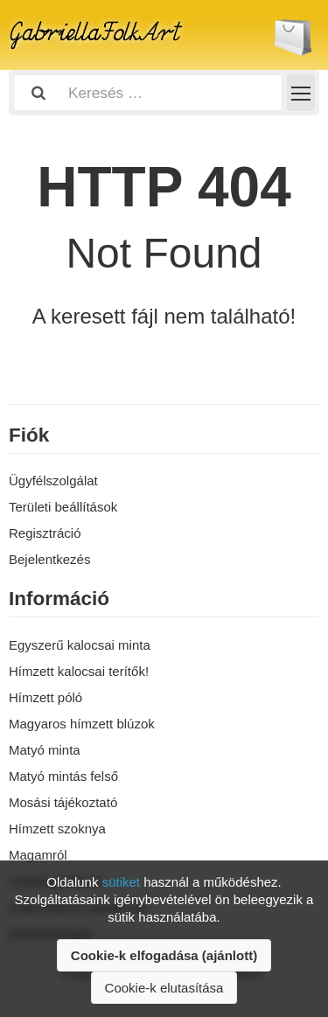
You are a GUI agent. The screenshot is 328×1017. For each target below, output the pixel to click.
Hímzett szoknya (57, 828)
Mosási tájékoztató (63, 802)
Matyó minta (44, 749)
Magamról (38, 854)
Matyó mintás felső (63, 776)
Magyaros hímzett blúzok (82, 723)
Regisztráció (45, 533)
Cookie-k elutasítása (164, 987)
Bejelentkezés (49, 559)
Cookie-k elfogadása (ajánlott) (164, 955)
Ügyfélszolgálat (53, 480)
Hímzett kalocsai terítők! (79, 671)
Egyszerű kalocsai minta (79, 644)
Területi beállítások (63, 506)
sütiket (121, 881)
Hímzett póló (45, 697)
